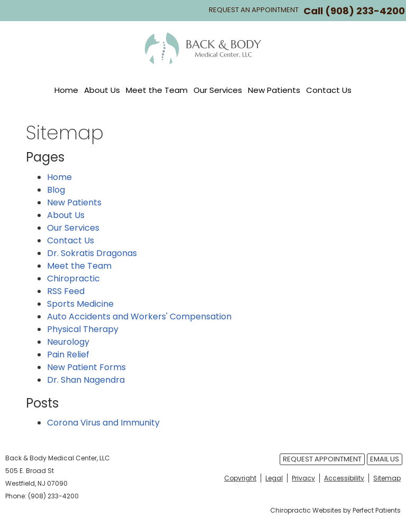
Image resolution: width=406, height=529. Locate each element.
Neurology (68, 342)
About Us (102, 90)
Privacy (303, 478)
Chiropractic (73, 278)
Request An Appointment (254, 10)
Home (66, 90)
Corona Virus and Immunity (103, 423)
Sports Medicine (80, 304)
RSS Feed (66, 291)
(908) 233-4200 (365, 10)
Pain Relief (68, 354)
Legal (274, 478)
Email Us (384, 459)
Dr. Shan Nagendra (86, 380)
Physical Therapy (82, 329)
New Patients (274, 90)
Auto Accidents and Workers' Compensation (139, 316)
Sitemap (387, 478)
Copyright (240, 478)
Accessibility (344, 478)
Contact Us (329, 90)
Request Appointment (322, 459)
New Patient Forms (86, 367)
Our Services (217, 90)
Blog (56, 190)
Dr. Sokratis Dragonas (92, 253)
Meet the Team (157, 90)
